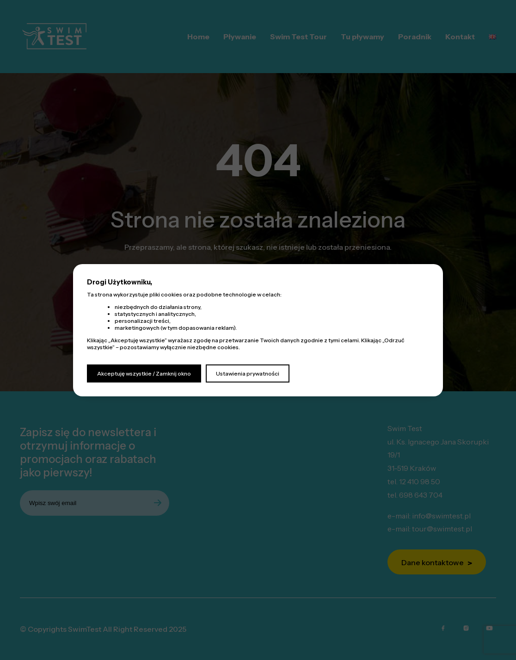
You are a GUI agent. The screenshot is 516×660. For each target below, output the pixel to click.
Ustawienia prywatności (247, 373)
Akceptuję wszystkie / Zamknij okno (144, 373)
